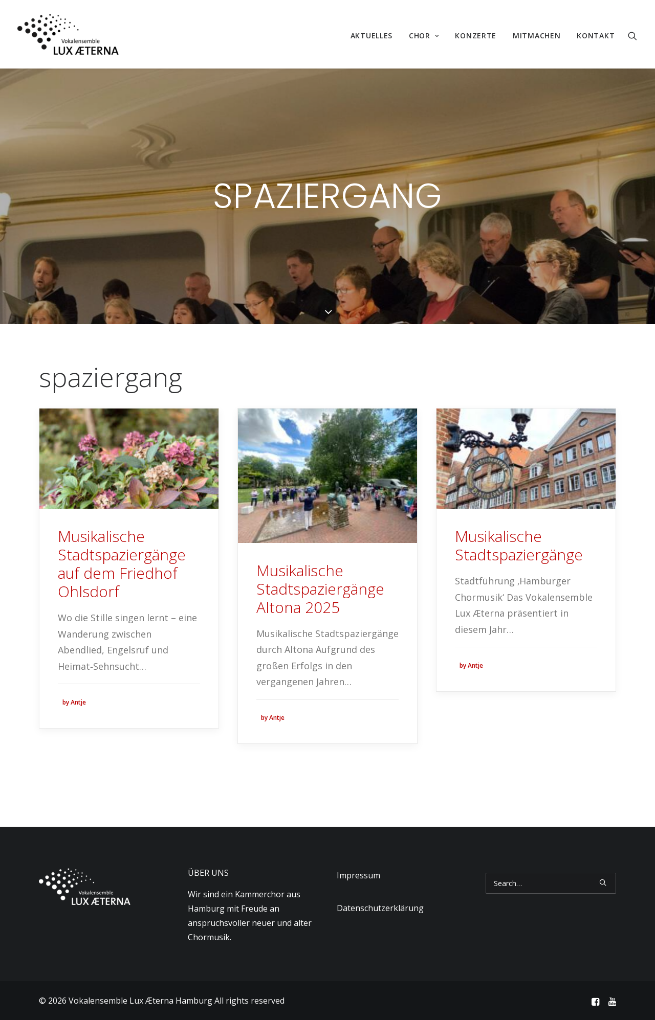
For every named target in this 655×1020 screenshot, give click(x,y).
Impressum (358, 875)
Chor (424, 35)
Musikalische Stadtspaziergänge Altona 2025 (320, 589)
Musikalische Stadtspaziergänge (519, 545)
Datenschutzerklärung (380, 908)
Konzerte (475, 35)
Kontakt (596, 35)
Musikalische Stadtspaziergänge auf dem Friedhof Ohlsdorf (122, 564)
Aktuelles (371, 35)
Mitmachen (536, 35)
